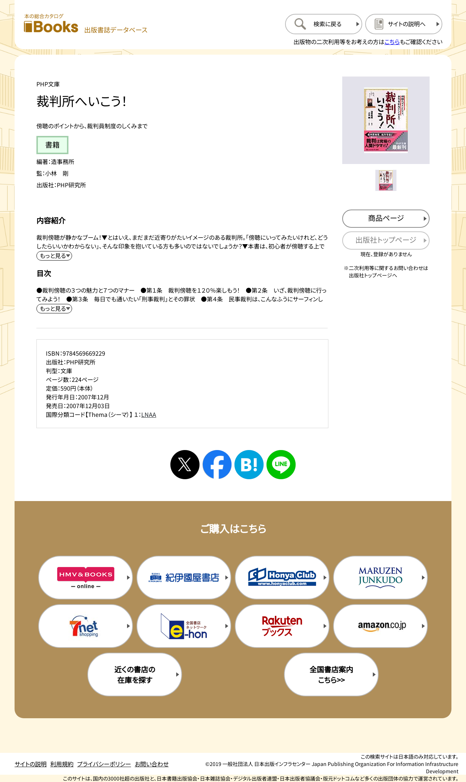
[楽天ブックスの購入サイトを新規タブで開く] (282, 626)
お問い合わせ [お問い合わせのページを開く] (152, 763)
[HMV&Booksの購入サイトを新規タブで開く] (85, 577)
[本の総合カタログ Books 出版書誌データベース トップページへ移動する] (85, 23)
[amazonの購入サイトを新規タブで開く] (380, 626)
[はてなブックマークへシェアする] (249, 464)
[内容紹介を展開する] (54, 256)
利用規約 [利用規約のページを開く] (62, 763)
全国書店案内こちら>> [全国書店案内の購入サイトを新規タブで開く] (331, 674)
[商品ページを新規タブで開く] (386, 219)
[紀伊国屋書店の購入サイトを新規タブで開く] (184, 577)
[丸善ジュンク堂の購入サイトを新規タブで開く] (380, 577)
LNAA (148, 414)
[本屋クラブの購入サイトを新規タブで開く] (282, 577)
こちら (392, 41)
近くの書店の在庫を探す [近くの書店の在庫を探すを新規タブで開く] (134, 674)
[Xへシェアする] (185, 464)
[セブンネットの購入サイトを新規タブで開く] (85, 626)
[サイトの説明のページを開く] (403, 24)
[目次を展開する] (54, 308)
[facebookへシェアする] (217, 464)
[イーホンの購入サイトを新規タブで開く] (184, 626)
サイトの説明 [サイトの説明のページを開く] (31, 763)
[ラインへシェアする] (281, 464)
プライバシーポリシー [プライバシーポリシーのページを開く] (104, 763)
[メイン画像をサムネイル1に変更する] (385, 180)
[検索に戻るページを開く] (323, 24)
